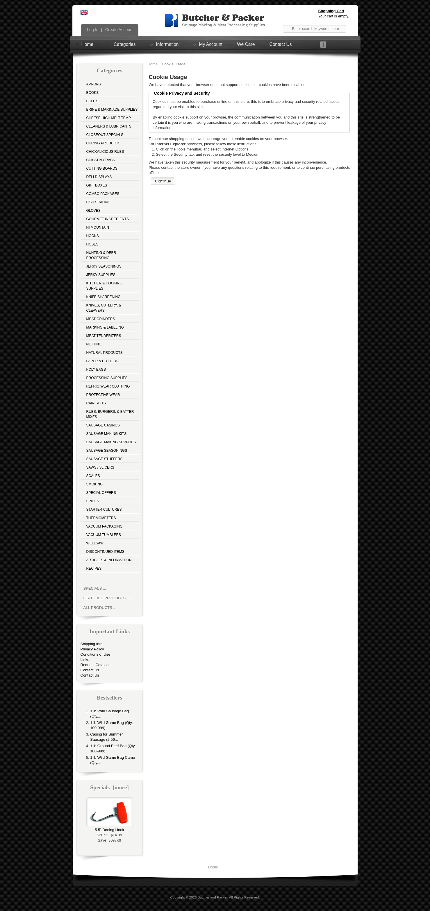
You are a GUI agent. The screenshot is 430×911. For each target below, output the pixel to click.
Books (92, 93)
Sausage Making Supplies (111, 442)
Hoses (92, 244)
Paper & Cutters (102, 361)
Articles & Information (109, 560)
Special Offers (101, 493)
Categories (124, 44)
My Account (211, 44)
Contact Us (280, 44)
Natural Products (104, 353)
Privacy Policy (92, 649)
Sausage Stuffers (104, 459)
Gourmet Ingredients (107, 219)
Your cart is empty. (333, 16)
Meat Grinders (100, 319)
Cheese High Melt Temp (108, 118)
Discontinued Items (105, 552)
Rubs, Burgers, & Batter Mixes (110, 414)
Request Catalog (95, 665)
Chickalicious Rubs (105, 152)
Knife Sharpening (103, 297)
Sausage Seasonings (106, 451)
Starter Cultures (104, 509)
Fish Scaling (98, 202)
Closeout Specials (105, 135)
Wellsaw (95, 543)
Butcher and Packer (212, 897)
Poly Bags (96, 369)
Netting (94, 344)
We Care (246, 44)
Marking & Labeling (105, 327)
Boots (92, 101)
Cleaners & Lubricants (108, 126)
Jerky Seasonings (104, 266)
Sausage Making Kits (106, 434)
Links (85, 659)
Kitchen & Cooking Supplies (104, 285)
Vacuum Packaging (104, 526)
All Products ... (100, 607)
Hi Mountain (97, 227)
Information (167, 44)
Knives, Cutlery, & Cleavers (103, 308)
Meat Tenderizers (103, 336)
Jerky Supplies (101, 275)
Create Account (119, 29)
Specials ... (94, 588)
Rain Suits (96, 403)
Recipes (94, 568)
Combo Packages (102, 194)
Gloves (93, 211)
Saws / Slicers (100, 467)
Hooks (92, 236)
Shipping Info (92, 644)
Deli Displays (99, 177)
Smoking (94, 484)
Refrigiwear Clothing (108, 386)
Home (87, 44)
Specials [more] (109, 787)
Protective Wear (103, 395)
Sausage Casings (103, 425)
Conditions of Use (95, 654)
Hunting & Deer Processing (101, 255)
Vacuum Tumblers (103, 535)
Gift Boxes (96, 185)
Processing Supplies (107, 378)
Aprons (93, 84)
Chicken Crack (100, 160)
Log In (92, 29)
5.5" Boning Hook (109, 828)
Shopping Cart (331, 11)
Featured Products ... (106, 598)
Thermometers (101, 518)
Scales (93, 476)
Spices (92, 501)
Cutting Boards (101, 168)
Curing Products (103, 143)
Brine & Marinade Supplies (112, 109)
